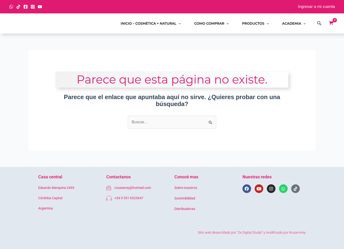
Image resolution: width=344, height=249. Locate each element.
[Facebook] (25, 7)
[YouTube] (40, 7)
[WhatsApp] (11, 7)
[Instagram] (33, 7)
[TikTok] (18, 7)
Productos (255, 23)
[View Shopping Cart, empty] (331, 23)
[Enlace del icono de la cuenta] (316, 6)
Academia (294, 23)
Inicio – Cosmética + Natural (151, 23)
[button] (178, 23)
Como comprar (211, 23)
